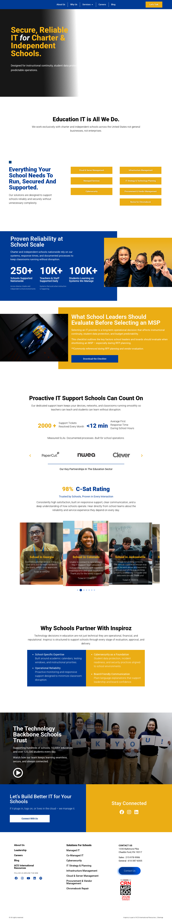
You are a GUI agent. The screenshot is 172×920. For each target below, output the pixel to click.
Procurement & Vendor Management (79, 882)
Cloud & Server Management (82, 875)
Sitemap (160, 917)
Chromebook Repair (77, 888)
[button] (30, 455)
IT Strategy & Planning (78, 865)
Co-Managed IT (75, 855)
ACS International (142, 917)
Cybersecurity (74, 860)
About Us (19, 845)
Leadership (20, 850)
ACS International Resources (24, 866)
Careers (18, 855)
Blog (16, 860)
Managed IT (73, 850)
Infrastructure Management (81, 870)
